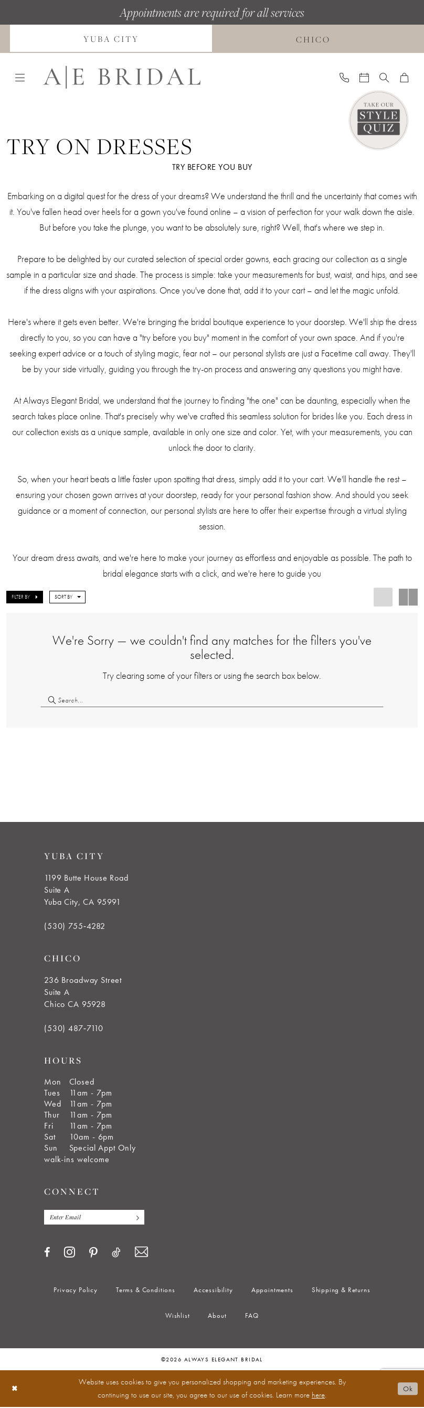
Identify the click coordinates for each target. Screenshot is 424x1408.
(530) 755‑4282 (74, 926)
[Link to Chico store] (313, 38)
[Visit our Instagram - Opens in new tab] (69, 1253)
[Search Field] (212, 700)
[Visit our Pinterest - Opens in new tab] (93, 1254)
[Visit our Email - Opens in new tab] (141, 1253)
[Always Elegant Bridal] (121, 77)
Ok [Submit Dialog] (407, 1389)
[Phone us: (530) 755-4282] (344, 77)
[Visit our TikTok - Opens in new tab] (116, 1253)
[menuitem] (111, 39)
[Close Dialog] (15, 1389)
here (318, 1396)
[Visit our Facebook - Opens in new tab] (47, 1253)
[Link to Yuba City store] (111, 39)
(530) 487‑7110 (73, 1028)
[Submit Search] (48, 700)
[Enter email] (96, 1218)
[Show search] (384, 77)
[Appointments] (364, 77)
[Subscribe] (138, 1218)
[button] (20, 77)
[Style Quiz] (378, 120)
